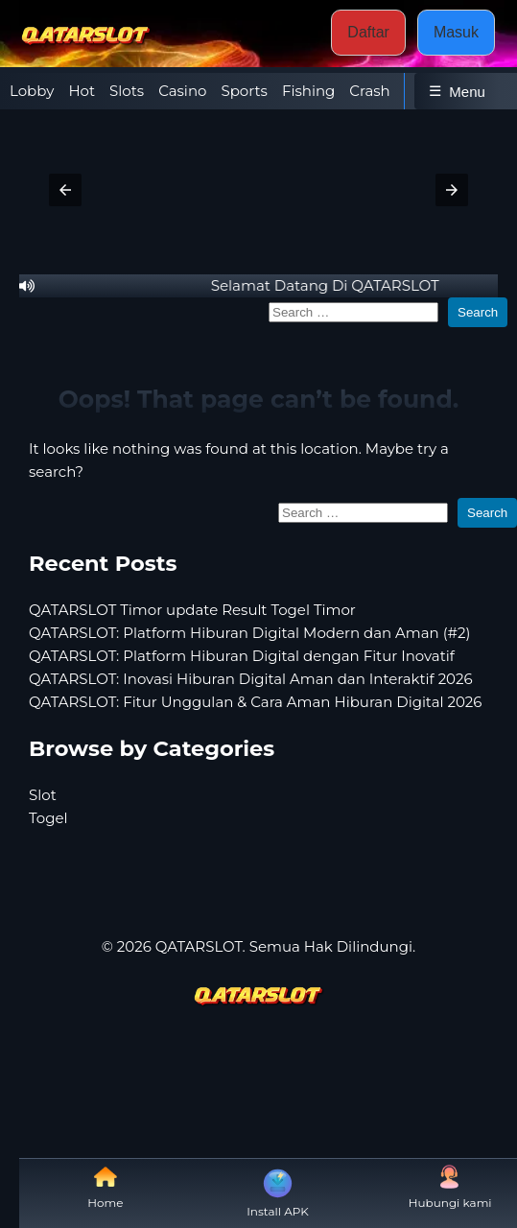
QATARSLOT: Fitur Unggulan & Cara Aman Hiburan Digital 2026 (255, 702)
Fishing (308, 91)
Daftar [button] (368, 32)
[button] (65, 190)
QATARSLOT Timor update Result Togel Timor (192, 610)
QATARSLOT (199, 946)
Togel (48, 818)
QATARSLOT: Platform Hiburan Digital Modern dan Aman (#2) (250, 633)
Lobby (32, 91)
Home (105, 1187)
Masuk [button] (456, 32)
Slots (126, 91)
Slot (43, 795)
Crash (369, 91)
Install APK (278, 1191)
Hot (81, 91)
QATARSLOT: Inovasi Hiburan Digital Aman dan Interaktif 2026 (251, 679)
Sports (244, 91)
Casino (182, 91)
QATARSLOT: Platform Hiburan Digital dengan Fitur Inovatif (242, 656)
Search (478, 312)
